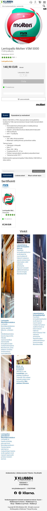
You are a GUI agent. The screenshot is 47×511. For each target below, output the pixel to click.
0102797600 (31, 488)
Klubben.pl (33, 503)
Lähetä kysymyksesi (38, 171)
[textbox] (17, 171)
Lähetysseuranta (21, 473)
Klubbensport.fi (15, 501)
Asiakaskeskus (11, 473)
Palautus (30, 473)
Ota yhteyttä (38, 473)
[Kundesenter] (30, 2)
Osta (23, 81)
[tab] (5, 115)
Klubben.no (19, 503)
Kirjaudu (35, 2)
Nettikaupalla (14, 509)
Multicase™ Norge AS (26, 509)
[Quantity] (23, 75)
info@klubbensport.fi (19, 488)
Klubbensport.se (31, 501)
